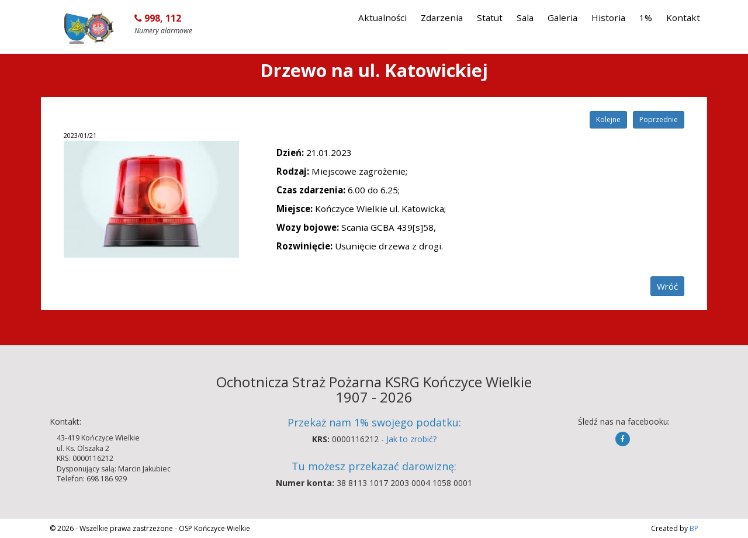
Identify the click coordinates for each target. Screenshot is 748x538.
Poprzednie (658, 119)
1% (645, 17)
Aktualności (382, 17)
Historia (608, 17)
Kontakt (683, 17)
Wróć (667, 286)
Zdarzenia (442, 17)
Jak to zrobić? (411, 439)
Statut (490, 17)
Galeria (562, 17)
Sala (525, 17)
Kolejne (608, 119)
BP (693, 528)
